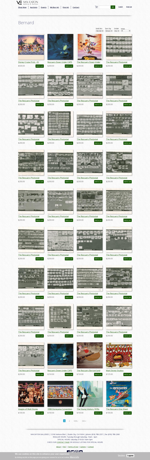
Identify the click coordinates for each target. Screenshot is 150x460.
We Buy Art (54, 7)
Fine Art (66, 7)
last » (84, 421)
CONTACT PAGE (63, 442)
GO (113, 7)
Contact (76, 7)
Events (43, 7)
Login (120, 7)
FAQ (64, 447)
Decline (121, 455)
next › (76, 421)
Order (116, 28)
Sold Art (99, 28)
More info (74, 457)
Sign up (129, 7)
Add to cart (39, 66)
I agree (130, 456)
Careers (83, 447)
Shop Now (22, 7)
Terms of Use (73, 447)
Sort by (108, 28)
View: (123, 29)
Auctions (33, 7)
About (58, 447)
